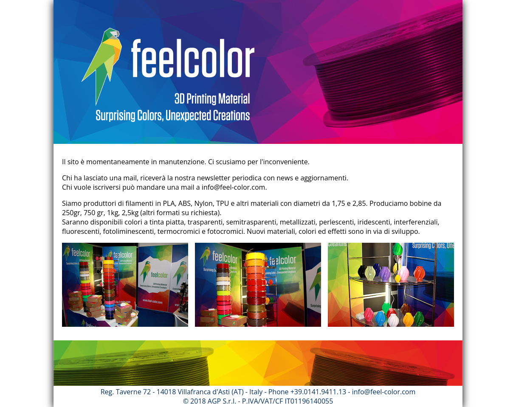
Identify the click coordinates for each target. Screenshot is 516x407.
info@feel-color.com (233, 187)
